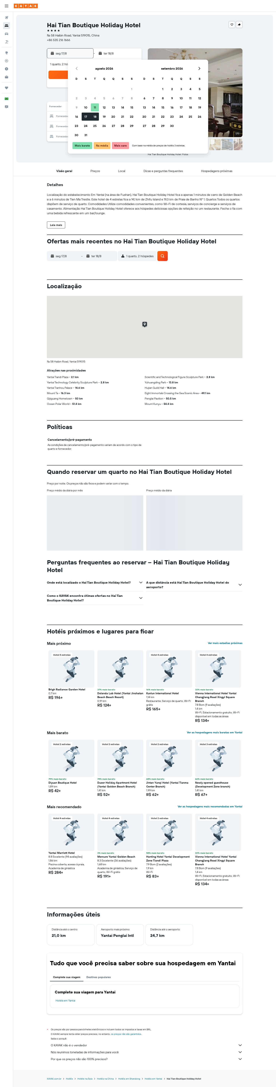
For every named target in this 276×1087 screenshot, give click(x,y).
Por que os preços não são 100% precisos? (146, 1059)
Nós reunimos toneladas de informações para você (146, 1052)
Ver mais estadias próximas (225, 643)
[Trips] (7, 88)
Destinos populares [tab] (98, 977)
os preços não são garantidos (126, 1034)
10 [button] (85, 107)
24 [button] (85, 126)
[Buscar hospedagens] (7, 26)
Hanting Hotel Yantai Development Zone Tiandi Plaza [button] (168, 858)
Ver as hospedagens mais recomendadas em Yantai (210, 806)
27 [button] (113, 126)
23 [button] (76, 126)
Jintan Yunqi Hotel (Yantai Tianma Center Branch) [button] (167, 784)
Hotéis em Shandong (129, 1078)
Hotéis (69, 1078)
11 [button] (95, 107)
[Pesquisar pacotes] (7, 42)
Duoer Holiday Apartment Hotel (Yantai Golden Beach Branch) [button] (117, 784)
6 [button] (113, 98)
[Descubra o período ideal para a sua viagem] (7, 69)
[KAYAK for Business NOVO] (7, 77)
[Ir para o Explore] (7, 53)
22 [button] (131, 117)
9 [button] (76, 107)
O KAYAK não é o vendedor (146, 1045)
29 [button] (131, 126)
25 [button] (95, 126)
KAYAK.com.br (54, 1078)
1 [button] (131, 89)
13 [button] (113, 107)
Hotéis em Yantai (65, 1000)
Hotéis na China (105, 1078)
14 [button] (122, 107)
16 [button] (76, 117)
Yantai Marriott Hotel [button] (61, 853)
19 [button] (104, 117)
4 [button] (95, 98)
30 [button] (76, 135)
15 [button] (131, 107)
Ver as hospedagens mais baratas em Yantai (214, 732)
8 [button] (132, 98)
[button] (6, 6)
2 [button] (76, 98)
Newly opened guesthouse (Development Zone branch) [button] (212, 784)
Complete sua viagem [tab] (66, 977)
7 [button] (122, 98)
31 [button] (85, 135)
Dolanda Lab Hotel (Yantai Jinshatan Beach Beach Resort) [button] (120, 695)
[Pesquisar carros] (7, 34)
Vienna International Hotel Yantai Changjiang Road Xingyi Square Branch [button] (216, 697)
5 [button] (104, 98)
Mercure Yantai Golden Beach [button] (116, 856)
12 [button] (104, 107)
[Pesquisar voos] (7, 17)
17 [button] (85, 117)
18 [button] (95, 117)
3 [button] (86, 98)
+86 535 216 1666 (58, 40)
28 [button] (122, 126)
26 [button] (104, 126)
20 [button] (113, 117)
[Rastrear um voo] (7, 61)
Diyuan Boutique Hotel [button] (62, 782)
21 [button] (122, 117)
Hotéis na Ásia (84, 1078)
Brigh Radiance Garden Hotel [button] (66, 689)
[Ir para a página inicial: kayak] (26, 6)
